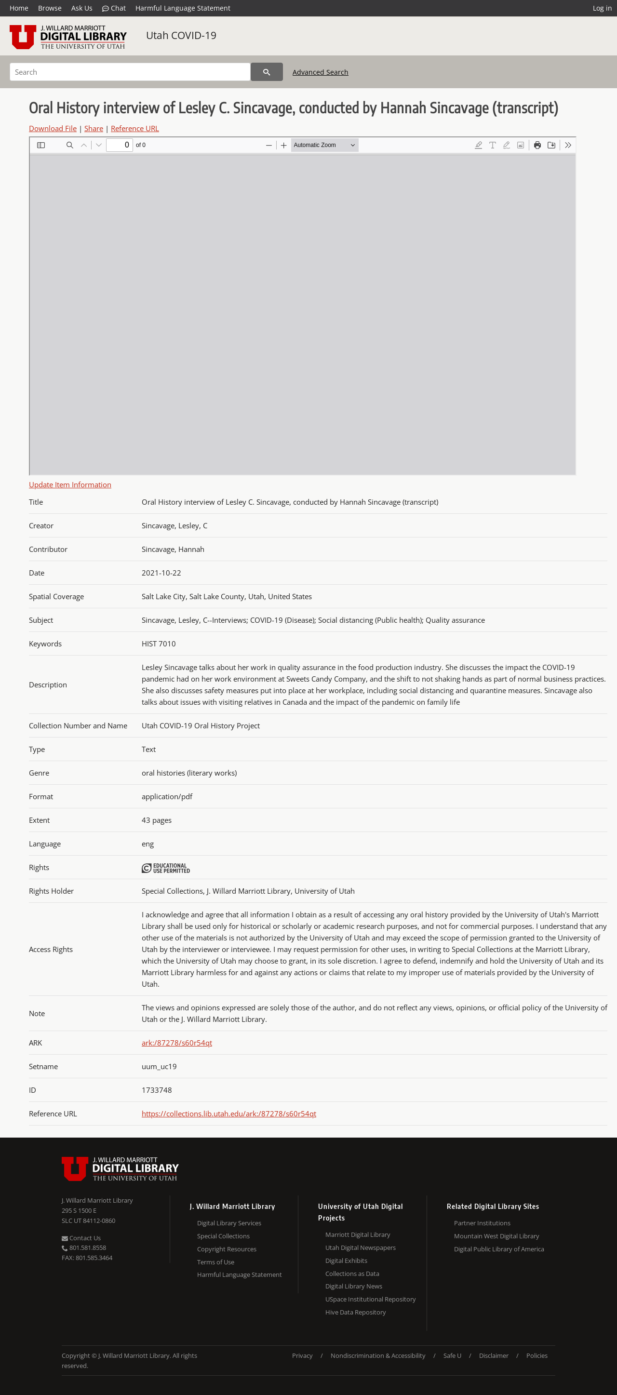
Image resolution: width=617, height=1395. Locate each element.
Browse (50, 8)
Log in (602, 8)
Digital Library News (353, 1286)
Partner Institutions (482, 1223)
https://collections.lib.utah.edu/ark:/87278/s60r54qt (229, 1113)
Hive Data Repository (355, 1312)
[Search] (130, 72)
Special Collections (223, 1236)
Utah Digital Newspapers (360, 1247)
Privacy (302, 1355)
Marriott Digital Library (357, 1234)
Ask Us (82, 8)
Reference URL (135, 128)
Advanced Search (321, 72)
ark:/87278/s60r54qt (177, 1042)
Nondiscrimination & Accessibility (378, 1355)
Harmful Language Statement (182, 8)
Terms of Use (215, 1262)
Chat (114, 8)
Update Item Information (70, 484)
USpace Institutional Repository (370, 1299)
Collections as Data (352, 1273)
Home (19, 8)
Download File (53, 128)
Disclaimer (494, 1355)
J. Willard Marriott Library (97, 1200)
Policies (537, 1355)
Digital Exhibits (346, 1260)
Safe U (452, 1355)
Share (93, 128)
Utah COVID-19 (181, 35)
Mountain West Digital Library (496, 1236)
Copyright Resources (226, 1249)
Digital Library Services (229, 1223)
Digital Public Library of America (499, 1249)
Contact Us (81, 1238)
